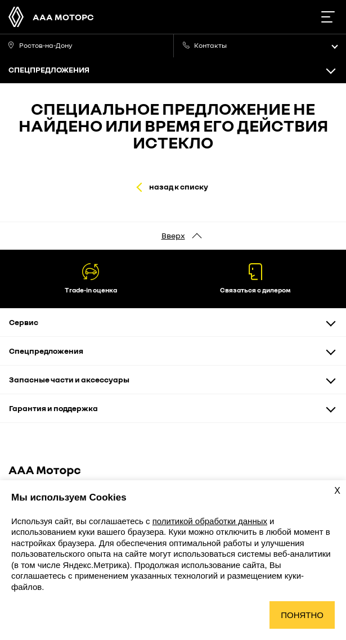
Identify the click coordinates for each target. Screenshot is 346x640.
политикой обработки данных (209, 521)
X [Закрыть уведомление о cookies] (337, 490)
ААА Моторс (63, 16)
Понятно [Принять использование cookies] (302, 615)
